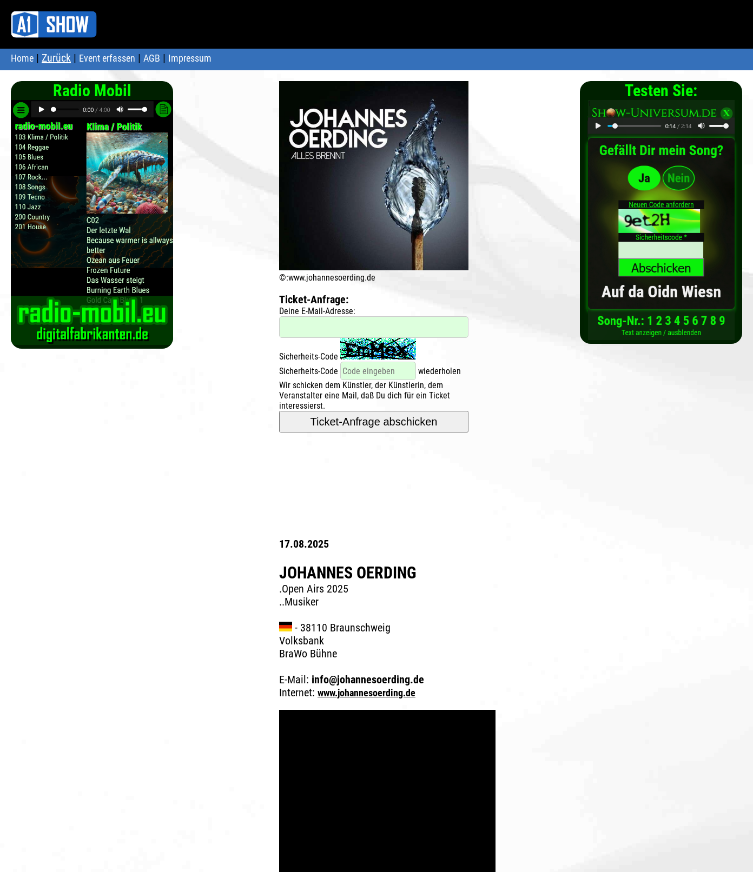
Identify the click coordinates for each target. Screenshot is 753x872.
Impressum (190, 58)
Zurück (56, 57)
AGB (151, 58)
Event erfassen (107, 58)
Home (22, 58)
